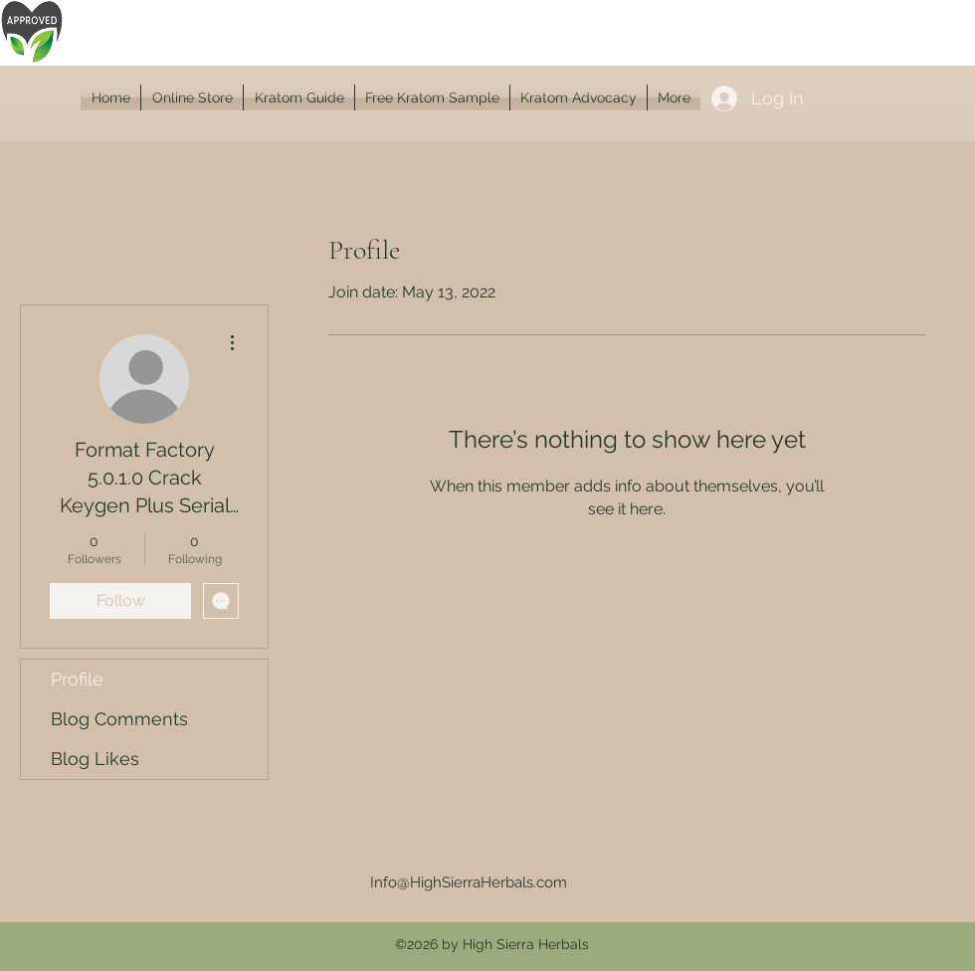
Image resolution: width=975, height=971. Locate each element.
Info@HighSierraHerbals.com (468, 882)
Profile (77, 679)
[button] (192, 97)
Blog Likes (95, 758)
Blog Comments (119, 718)
